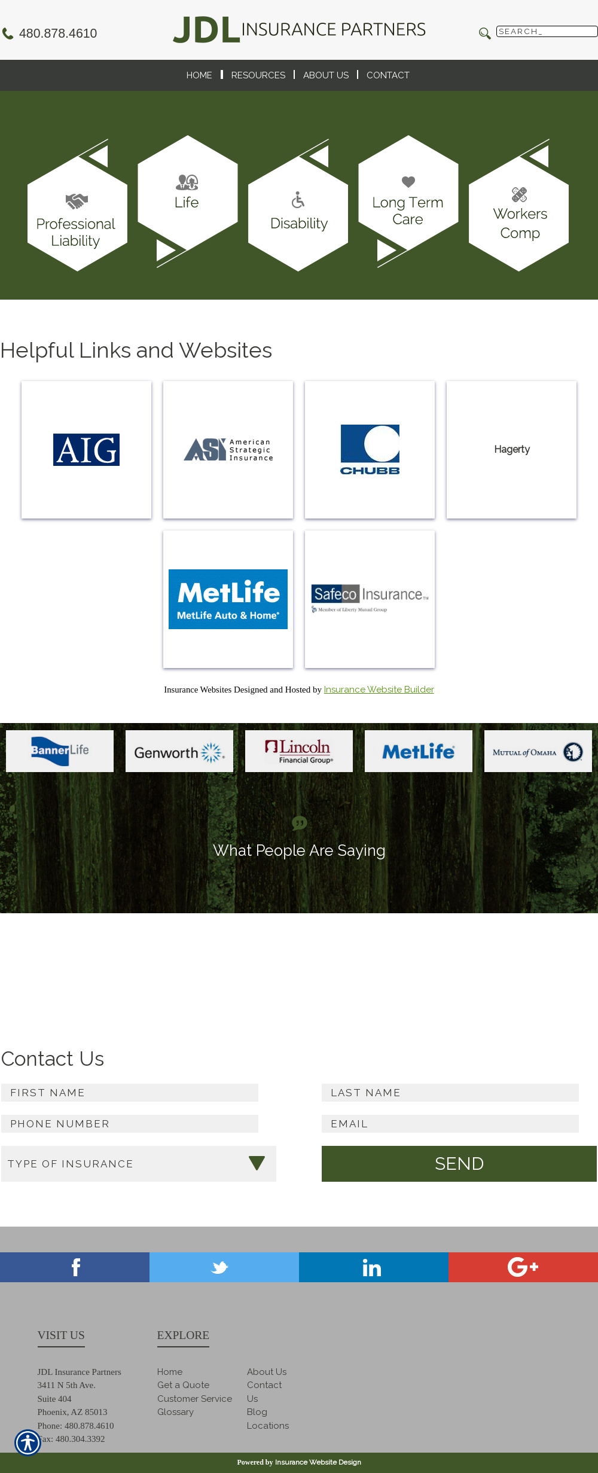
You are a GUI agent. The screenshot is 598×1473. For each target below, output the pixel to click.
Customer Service (194, 1398)
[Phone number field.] (129, 1124)
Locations (268, 1425)
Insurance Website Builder (379, 689)
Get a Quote (183, 1385)
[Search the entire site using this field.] (547, 31)
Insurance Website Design (318, 1462)
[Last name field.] (450, 1093)
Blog (257, 1412)
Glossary (175, 1412)
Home (169, 1372)
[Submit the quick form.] (459, 1164)
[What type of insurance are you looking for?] (138, 1164)
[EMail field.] (450, 1124)
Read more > (571, 972)
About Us (266, 1372)
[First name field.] (129, 1093)
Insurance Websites (197, 689)
